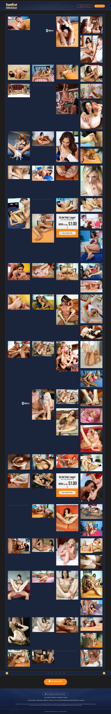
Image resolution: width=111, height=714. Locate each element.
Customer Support (39, 700)
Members (49, 697)
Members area (102, 2)
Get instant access (100, 8)
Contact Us (51, 700)
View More (65, 697)
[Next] (104, 673)
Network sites (9, 2)
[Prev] (7, 673)
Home (45, 697)
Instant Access (60, 697)
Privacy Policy (81, 700)
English (17, 2)
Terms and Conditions (31, 700)
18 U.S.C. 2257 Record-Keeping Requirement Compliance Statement (66, 700)
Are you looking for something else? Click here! (56, 694)
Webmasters (46, 700)
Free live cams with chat (85, 8)
